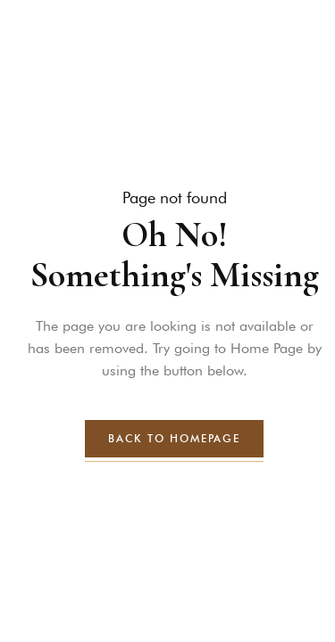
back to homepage (174, 438)
